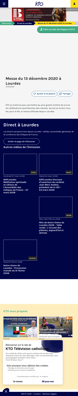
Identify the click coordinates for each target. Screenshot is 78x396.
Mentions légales (50, 394)
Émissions (6, 23)
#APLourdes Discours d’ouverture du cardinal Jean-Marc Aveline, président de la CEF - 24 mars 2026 (51, 184)
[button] (65, 93)
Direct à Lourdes (24, 23)
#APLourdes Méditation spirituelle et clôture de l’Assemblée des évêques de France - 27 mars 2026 (15, 186)
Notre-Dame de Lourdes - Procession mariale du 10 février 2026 (14, 269)
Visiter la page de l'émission (21, 141)
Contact (37, 394)
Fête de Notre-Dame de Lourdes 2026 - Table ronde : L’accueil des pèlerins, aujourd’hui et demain (51, 227)
